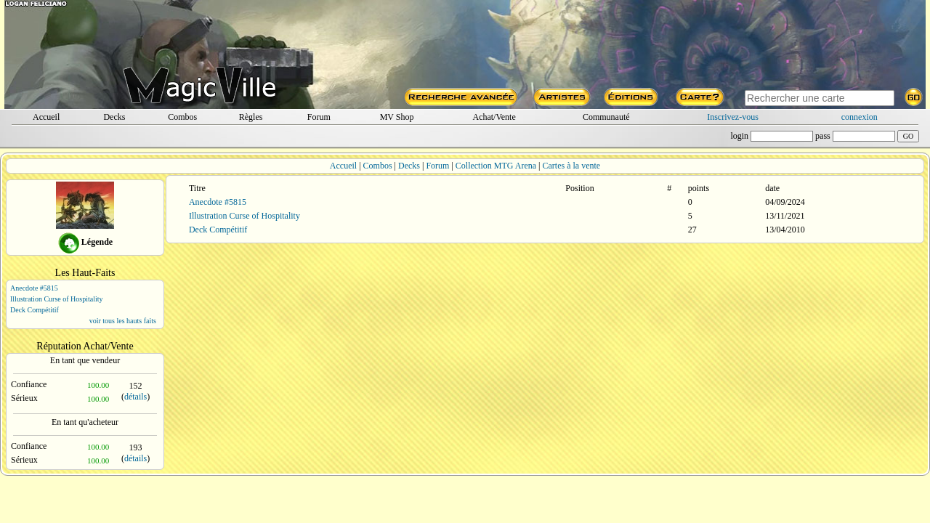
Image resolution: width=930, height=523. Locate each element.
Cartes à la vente (572, 166)
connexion (859, 117)
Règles (251, 117)
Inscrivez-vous (733, 117)
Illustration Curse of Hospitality (56, 299)
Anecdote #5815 (34, 288)
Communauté (606, 117)
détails (135, 397)
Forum (319, 117)
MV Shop (397, 117)
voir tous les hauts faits (122, 321)
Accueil (46, 117)
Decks (114, 117)
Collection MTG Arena (496, 166)
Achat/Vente (493, 117)
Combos (182, 117)
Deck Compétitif (34, 310)
